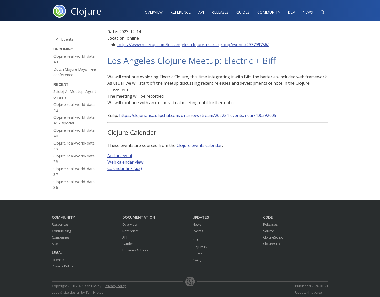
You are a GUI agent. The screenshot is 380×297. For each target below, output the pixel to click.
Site (55, 243)
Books (197, 253)
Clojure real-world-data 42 (74, 107)
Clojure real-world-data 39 (74, 145)
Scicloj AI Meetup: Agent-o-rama (75, 94)
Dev (291, 12)
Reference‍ (180, 12)
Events (63, 39)
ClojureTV (200, 246)
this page (314, 292)
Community (268, 12)
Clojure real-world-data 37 (74, 171)
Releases (220, 12)
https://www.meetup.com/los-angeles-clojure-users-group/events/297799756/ (193, 44)
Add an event (119, 155)
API (201, 12)
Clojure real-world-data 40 (74, 133)
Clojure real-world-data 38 (74, 158)
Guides (243, 12)
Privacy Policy (62, 266)
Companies (61, 237)
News (308, 12)
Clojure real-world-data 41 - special (74, 120)
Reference (130, 230)
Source (268, 230)
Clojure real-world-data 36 (74, 184)
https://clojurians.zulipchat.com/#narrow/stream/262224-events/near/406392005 (197, 115)
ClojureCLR (271, 243)
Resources (60, 224)
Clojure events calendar (199, 145)
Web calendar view (125, 162)
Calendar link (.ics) (124, 168)
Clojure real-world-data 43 (74, 59)
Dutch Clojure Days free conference (74, 71)
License (58, 259)
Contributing (61, 230)
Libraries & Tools (135, 250)
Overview (154, 12)
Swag (197, 259)
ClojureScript (273, 237)
